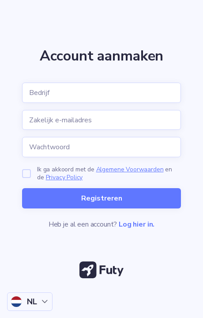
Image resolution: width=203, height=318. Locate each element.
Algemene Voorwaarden (130, 169)
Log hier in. (136, 224)
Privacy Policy (64, 177)
